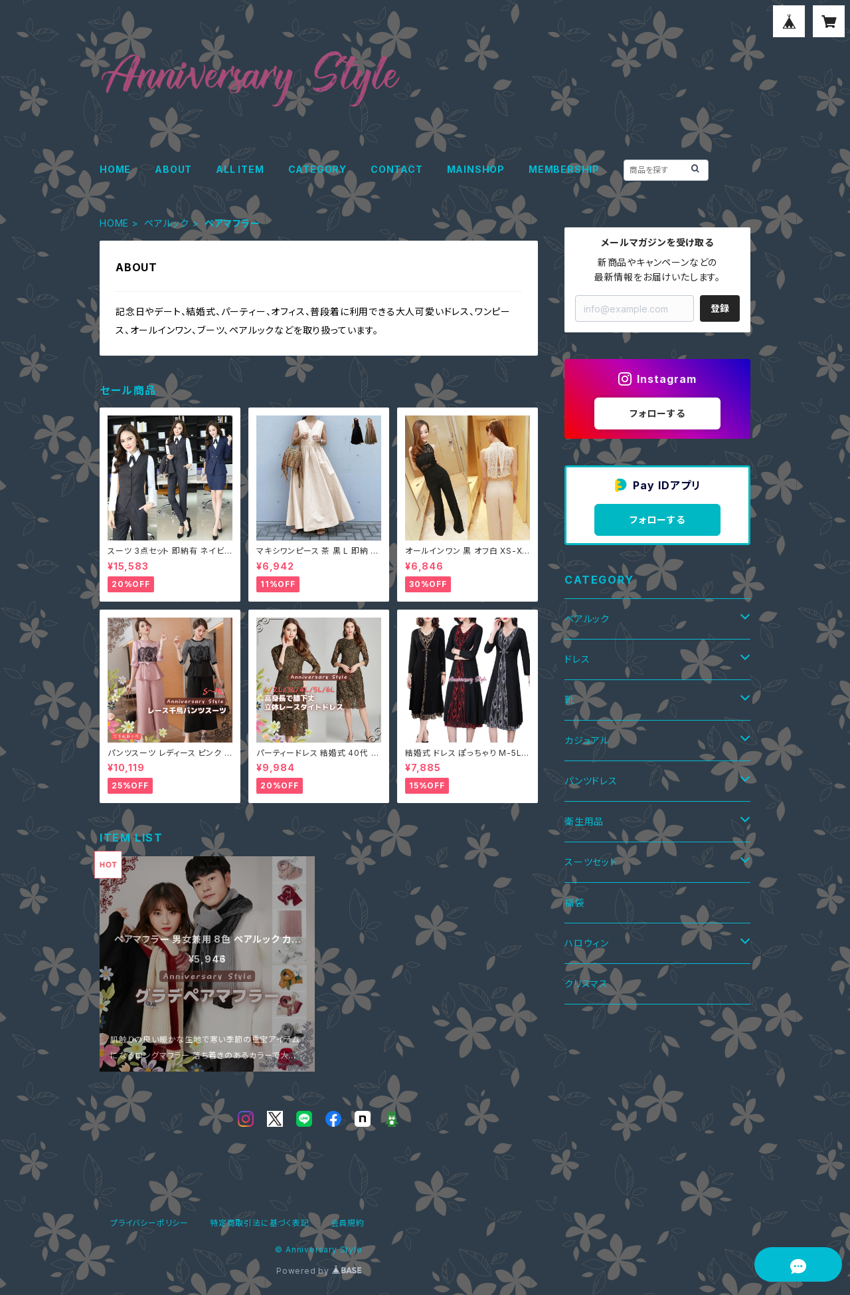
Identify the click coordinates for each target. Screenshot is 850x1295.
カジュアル (587, 740)
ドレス (577, 659)
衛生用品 (584, 821)
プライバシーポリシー (149, 1223)
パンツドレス (591, 780)
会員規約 (348, 1223)
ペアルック (166, 223)
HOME (115, 169)
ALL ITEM (240, 169)
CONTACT (397, 169)
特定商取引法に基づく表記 (259, 1223)
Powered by (318, 1271)
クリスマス (586, 983)
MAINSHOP (476, 169)
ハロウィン (586, 943)
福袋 (574, 902)
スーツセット (591, 862)
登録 (720, 308)
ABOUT (173, 169)
